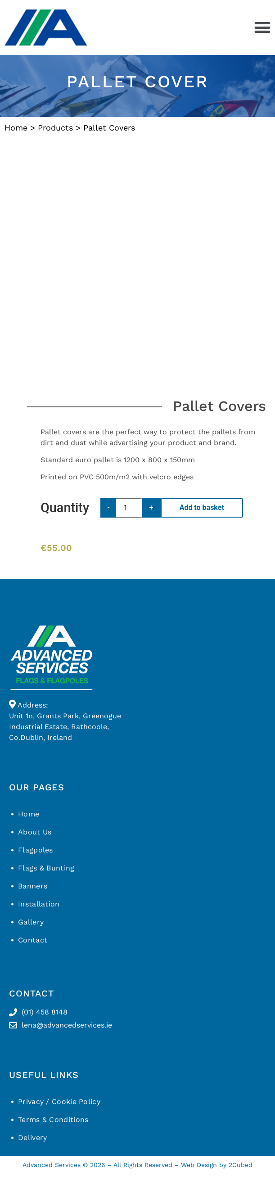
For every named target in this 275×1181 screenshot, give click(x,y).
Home (16, 127)
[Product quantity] (129, 508)
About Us (34, 832)
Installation (39, 904)
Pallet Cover (138, 81)
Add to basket (202, 507)
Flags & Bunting (46, 868)
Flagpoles (35, 850)
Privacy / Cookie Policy (59, 1101)
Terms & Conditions (53, 1119)
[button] (262, 28)
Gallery (31, 922)
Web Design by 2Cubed (216, 1164)
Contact (32, 940)
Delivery (32, 1137)
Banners (32, 886)
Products (55, 127)
